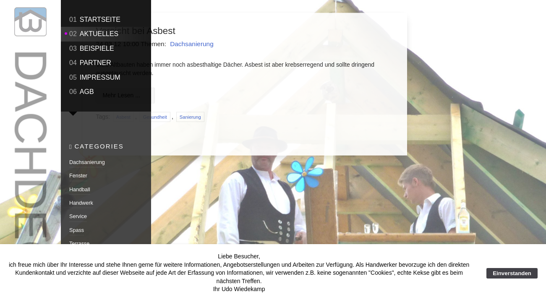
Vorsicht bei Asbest (216, 31)
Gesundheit (235, 117)
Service (78, 215)
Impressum (94, 77)
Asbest (203, 117)
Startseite (94, 19)
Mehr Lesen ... (202, 95)
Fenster (78, 174)
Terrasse (79, 242)
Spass (76, 229)
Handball (79, 188)
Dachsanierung (87, 161)
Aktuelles (93, 33)
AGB (81, 91)
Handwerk (81, 201)
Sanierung (270, 117)
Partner (90, 62)
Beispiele (91, 48)
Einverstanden (512, 273)
